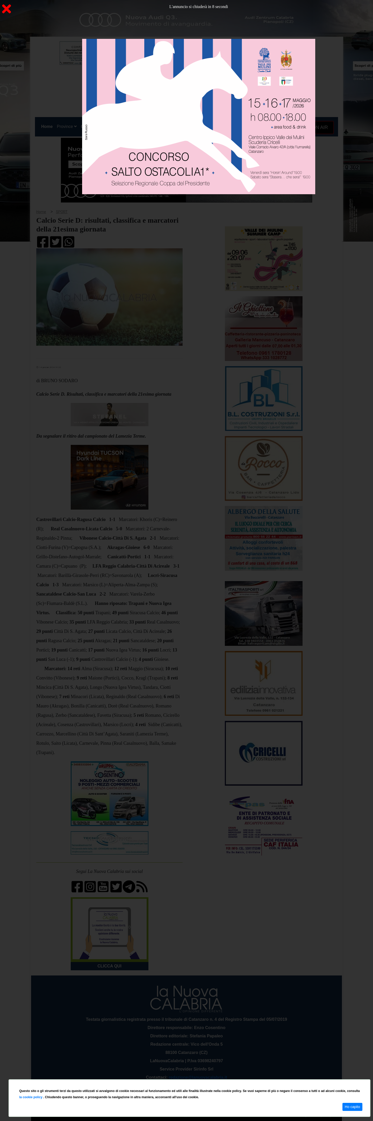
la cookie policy (31, 1097)
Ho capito (352, 1107)
